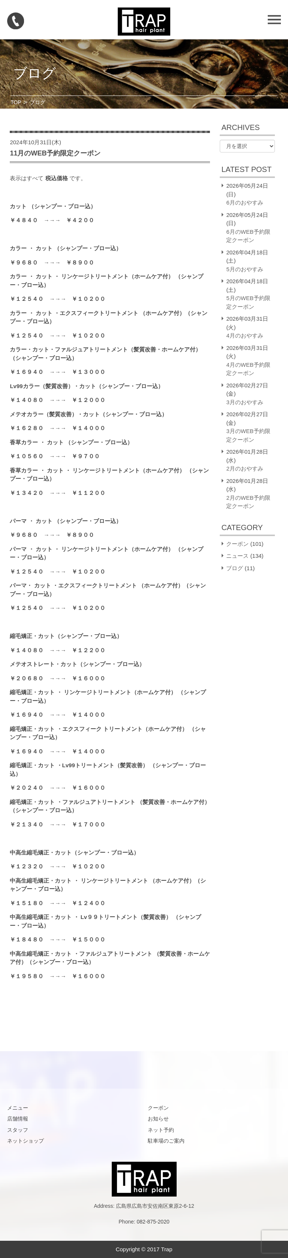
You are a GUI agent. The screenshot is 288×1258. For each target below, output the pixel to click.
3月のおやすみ (244, 402)
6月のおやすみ (244, 202)
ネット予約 (161, 1130)
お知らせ (158, 1119)
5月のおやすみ (244, 269)
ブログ (234, 568)
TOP (15, 102)
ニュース (237, 556)
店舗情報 (17, 1119)
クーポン (237, 544)
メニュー (17, 1108)
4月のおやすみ (244, 335)
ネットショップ (25, 1141)
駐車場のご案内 (166, 1141)
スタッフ (17, 1130)
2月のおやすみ (244, 468)
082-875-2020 (153, 1222)
